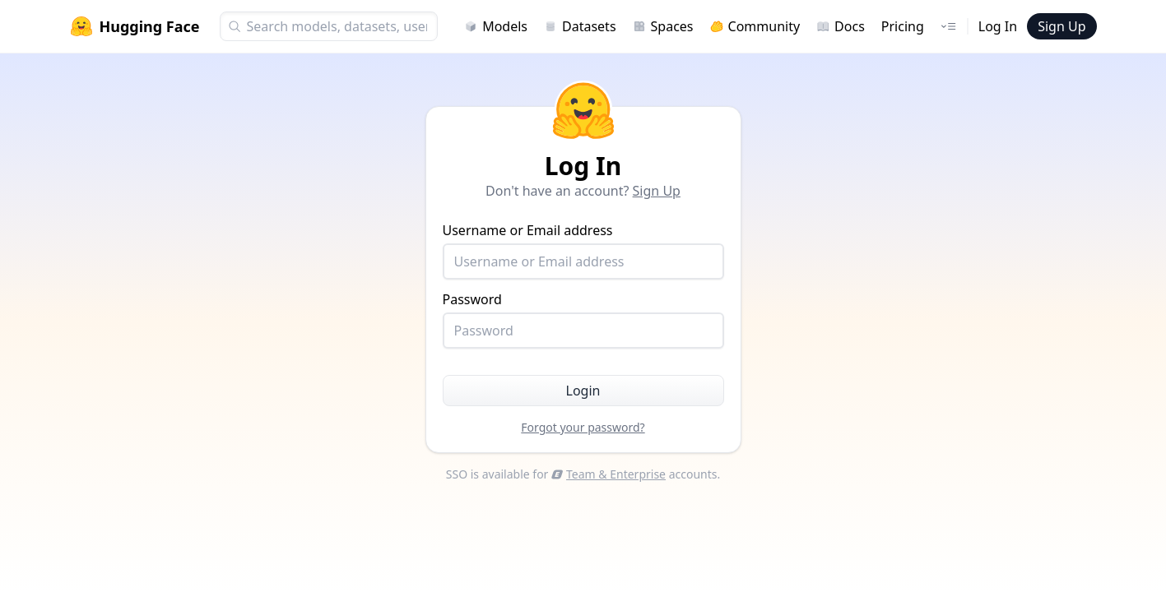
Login (583, 391)
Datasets (580, 26)
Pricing (902, 26)
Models (495, 26)
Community (755, 26)
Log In (997, 26)
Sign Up (1061, 26)
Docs (840, 26)
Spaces (663, 26)
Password (583, 319)
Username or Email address (583, 250)
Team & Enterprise (608, 474)
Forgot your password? (582, 427)
